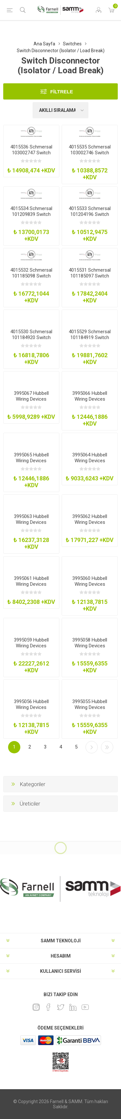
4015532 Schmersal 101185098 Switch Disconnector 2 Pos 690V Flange (31, 278)
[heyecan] (60, 1007)
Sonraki (92, 747)
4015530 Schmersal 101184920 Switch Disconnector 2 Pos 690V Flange (31, 340)
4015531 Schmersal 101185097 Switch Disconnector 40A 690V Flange (90, 278)
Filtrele (61, 91)
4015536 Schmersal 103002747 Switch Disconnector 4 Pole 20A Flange (31, 155)
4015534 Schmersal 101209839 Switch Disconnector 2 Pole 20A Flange (31, 217)
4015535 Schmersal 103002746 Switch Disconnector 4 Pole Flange (89, 155)
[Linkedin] (73, 1007)
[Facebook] (48, 1007)
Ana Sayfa (44, 43)
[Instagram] (36, 1007)
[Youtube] (85, 1007)
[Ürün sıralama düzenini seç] (61, 110)
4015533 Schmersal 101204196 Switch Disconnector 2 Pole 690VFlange (89, 217)
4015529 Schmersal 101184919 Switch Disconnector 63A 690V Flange (90, 340)
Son (107, 747)
